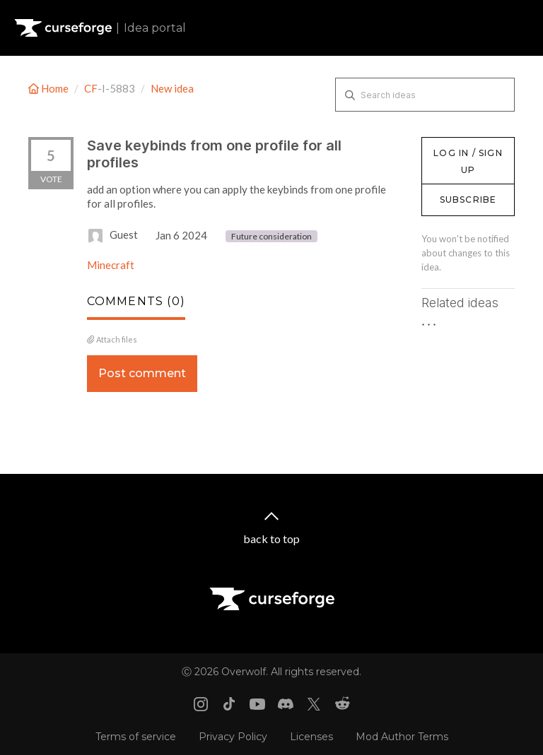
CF (91, 88)
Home (49, 88)
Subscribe (468, 199)
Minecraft (110, 264)
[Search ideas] (425, 95)
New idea (172, 88)
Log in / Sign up (457, 144)
